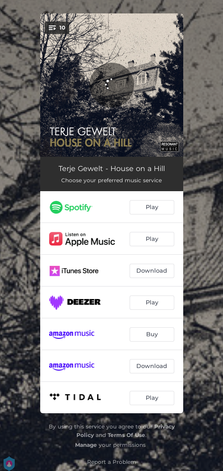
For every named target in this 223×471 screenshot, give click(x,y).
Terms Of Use (126, 435)
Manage (86, 444)
